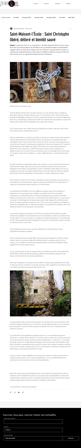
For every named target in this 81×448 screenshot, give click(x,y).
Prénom (6, 427)
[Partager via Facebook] (10, 392)
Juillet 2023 (71, 17)
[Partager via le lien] (23, 392)
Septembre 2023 (51, 17)
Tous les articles (6, 17)
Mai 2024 (16, 17)
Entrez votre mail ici (9, 418)
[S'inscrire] (71, 438)
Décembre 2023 (26, 17)
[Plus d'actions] (70, 29)
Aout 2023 (62, 17)
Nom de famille (8, 435)
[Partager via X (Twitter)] (15, 392)
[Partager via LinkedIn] (19, 392)
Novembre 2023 (38, 17)
